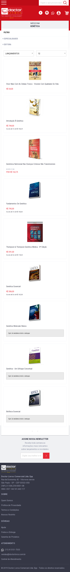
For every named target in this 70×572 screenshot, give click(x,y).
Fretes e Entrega (8, 532)
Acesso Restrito (8, 514)
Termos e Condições (10, 510)
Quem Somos (7, 500)
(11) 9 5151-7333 (10, 550)
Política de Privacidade (11, 505)
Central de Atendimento (11, 559)
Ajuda (3, 527)
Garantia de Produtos (10, 537)
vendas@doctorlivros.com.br (13, 554)
